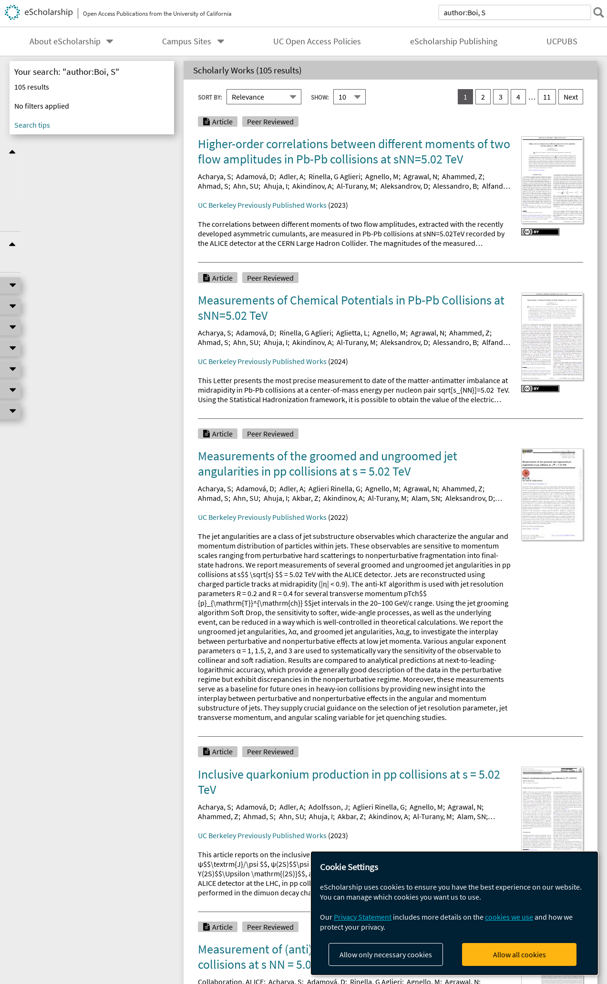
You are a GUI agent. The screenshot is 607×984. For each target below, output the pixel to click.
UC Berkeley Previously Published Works (262, 205)
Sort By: (210, 97)
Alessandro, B (455, 186)
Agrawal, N (420, 176)
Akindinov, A (312, 186)
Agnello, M (382, 176)
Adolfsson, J (328, 807)
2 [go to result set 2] (483, 96)
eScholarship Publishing (453, 41)
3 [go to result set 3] (501, 96)
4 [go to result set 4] (518, 96)
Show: (320, 97)
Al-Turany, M (356, 186)
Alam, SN (426, 498)
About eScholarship (65, 41)
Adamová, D (255, 176)
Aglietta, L (352, 332)
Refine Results (91, 151)
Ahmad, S (213, 186)
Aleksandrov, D (404, 186)
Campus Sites (186, 41)
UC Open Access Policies (317, 41)
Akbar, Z (305, 498)
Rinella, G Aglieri (334, 176)
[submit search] (594, 12)
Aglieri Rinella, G (334, 488)
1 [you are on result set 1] (465, 96)
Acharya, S (214, 176)
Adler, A (291, 176)
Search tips (32, 125)
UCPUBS (561, 41)
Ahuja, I (276, 186)
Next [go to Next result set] (571, 96)
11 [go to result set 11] (547, 96)
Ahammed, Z (462, 176)
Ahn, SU (245, 186)
